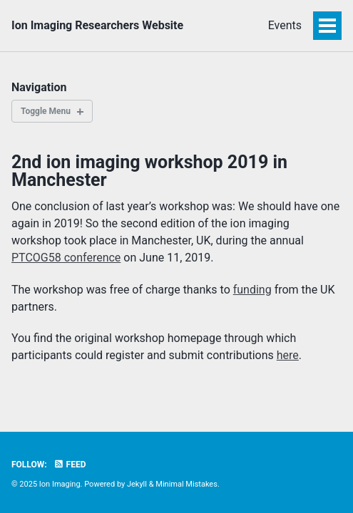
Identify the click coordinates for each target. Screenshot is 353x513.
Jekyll (137, 484)
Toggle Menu (46, 111)
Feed (69, 465)
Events (285, 25)
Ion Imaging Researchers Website (97, 25)
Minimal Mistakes (186, 484)
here (288, 355)
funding (252, 289)
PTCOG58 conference (66, 257)
